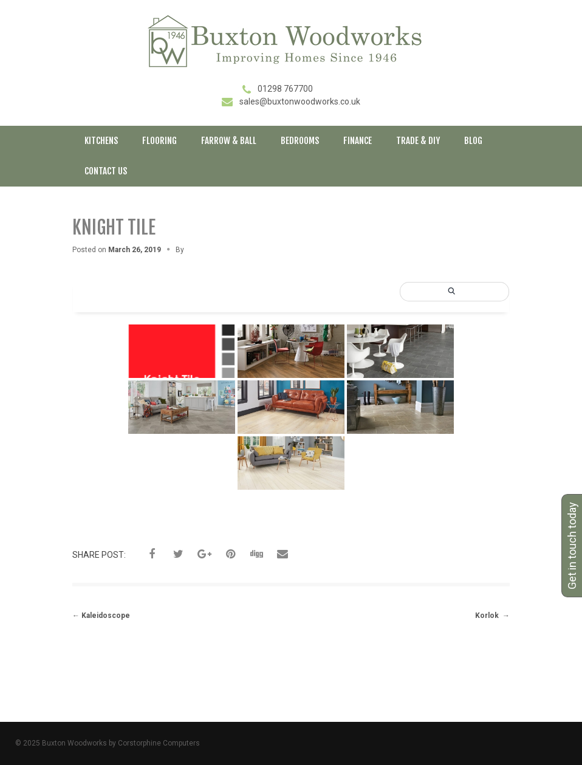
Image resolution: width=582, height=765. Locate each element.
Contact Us (105, 171)
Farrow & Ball (228, 140)
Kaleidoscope (101, 615)
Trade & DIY (418, 140)
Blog (473, 140)
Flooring (159, 140)
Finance (357, 140)
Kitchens (101, 140)
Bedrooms (300, 140)
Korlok (492, 615)
